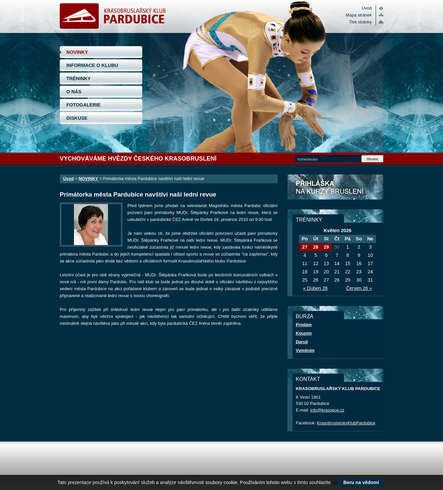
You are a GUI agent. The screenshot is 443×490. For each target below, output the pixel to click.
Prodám (304, 324)
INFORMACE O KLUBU (92, 65)
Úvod (367, 8)
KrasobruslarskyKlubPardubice (346, 422)
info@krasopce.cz (327, 410)
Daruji (302, 341)
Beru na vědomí (361, 482)
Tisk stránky (360, 21)
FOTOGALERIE (83, 104)
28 (315, 247)
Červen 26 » (359, 288)
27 (304, 247)
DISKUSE (76, 118)
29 (326, 247)
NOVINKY (77, 52)
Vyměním (305, 350)
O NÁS (74, 91)
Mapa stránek (359, 15)
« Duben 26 (315, 288)
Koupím (304, 333)
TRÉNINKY (78, 78)
